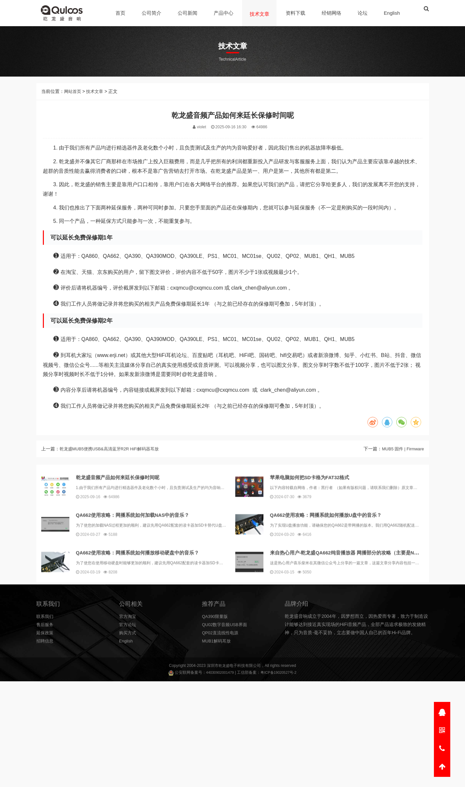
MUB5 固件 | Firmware (401, 464)
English (393, 13)
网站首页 (73, 100)
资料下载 (296, 13)
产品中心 (224, 13)
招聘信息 (45, 686)
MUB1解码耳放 (217, 686)
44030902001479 (218, 673)
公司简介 (152, 13)
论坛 (363, 13)
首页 (121, 13)
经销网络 (332, 13)
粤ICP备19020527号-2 (279, 673)
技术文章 (260, 14)
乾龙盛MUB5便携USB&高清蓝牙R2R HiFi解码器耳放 (114, 464)
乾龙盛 (224, 666)
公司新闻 (188, 13)
